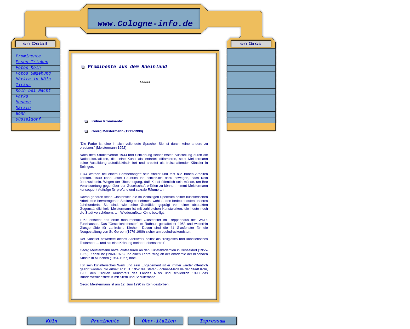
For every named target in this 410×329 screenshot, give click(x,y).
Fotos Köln (28, 67)
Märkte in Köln (33, 79)
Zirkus (23, 85)
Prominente (28, 56)
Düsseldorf (28, 119)
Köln (51, 321)
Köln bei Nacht (33, 90)
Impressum (212, 321)
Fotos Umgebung (33, 73)
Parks (22, 96)
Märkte (23, 108)
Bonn (21, 113)
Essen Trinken (32, 62)
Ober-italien (159, 321)
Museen (23, 102)
